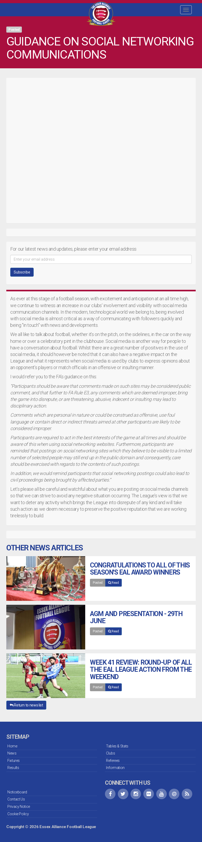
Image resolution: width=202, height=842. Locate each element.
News (12, 753)
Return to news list (26, 705)
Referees (113, 760)
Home (12, 746)
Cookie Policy (18, 814)
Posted (98, 583)
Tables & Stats (117, 746)
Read (113, 583)
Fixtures (13, 760)
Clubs (110, 753)
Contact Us (16, 799)
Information (115, 768)
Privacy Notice (18, 806)
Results (13, 768)
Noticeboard (17, 792)
